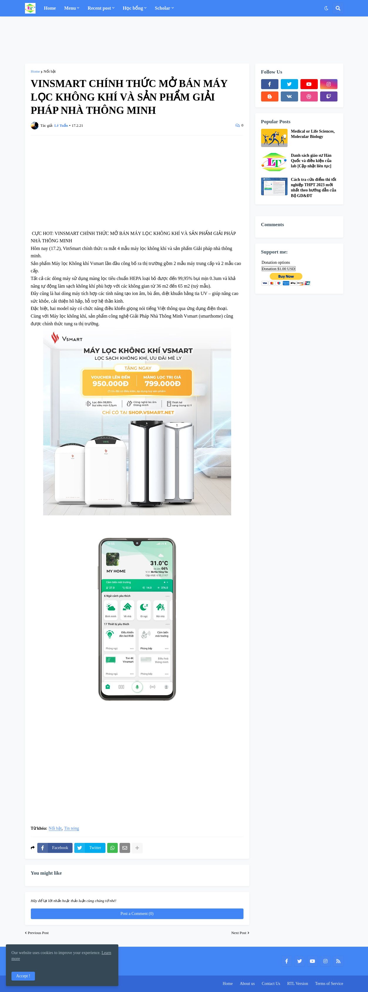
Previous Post (38, 933)
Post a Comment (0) (136, 913)
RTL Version (297, 983)
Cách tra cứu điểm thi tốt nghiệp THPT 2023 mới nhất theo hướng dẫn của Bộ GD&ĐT (314, 187)
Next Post (238, 933)
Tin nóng (71, 828)
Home (35, 71)
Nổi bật (49, 71)
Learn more (41, 958)
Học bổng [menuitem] (133, 8)
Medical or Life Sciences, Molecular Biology (313, 134)
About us (247, 983)
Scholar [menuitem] (162, 8)
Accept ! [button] (23, 975)
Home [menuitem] (50, 8)
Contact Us (271, 983)
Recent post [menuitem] (99, 8)
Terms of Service (329, 983)
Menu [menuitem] (70, 8)
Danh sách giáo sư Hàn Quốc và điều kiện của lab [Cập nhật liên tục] (311, 160)
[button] (326, 8)
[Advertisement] (184, 40)
